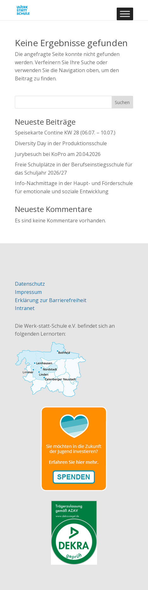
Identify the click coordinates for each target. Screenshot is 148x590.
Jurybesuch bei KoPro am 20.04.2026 (58, 154)
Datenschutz (30, 283)
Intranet (24, 308)
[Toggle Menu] (125, 14)
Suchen (122, 102)
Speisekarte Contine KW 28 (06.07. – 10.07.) (65, 132)
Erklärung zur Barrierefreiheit (50, 300)
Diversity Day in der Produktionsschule (61, 143)
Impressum (28, 292)
